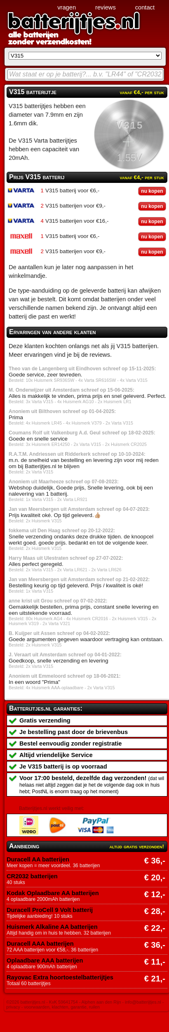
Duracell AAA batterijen (40, 943)
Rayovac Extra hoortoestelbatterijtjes (60, 977)
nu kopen (152, 191)
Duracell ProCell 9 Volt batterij (50, 910)
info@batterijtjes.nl (143, 1002)
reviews (105, 7)
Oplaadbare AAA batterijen (45, 960)
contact (145, 7)
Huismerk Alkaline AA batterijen (52, 926)
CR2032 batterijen (32, 876)
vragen (66, 7)
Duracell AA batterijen (38, 859)
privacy (13, 1006)
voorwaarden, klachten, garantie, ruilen (62, 1006)
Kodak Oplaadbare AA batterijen (53, 893)
